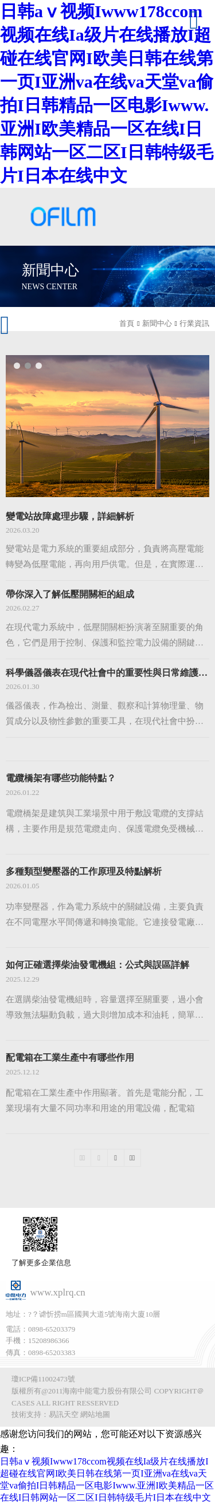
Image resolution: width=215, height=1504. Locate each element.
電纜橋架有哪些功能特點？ (61, 778)
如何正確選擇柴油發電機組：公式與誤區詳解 (97, 965)
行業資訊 (194, 323)
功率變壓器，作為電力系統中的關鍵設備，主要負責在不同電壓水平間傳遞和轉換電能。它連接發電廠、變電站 (105, 916)
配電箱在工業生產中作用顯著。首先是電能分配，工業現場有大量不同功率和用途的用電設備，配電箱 (105, 1100)
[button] (17, 366)
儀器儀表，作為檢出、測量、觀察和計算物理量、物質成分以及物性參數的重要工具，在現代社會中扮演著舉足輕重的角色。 (105, 715)
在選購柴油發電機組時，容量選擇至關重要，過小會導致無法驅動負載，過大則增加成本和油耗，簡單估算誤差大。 (105, 1009)
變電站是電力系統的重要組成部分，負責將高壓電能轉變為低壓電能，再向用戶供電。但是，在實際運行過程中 (105, 558)
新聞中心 (157, 323)
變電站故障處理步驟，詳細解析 (70, 516)
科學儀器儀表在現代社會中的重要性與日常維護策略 (107, 673)
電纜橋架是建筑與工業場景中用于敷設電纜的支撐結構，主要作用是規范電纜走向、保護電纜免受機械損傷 (105, 823)
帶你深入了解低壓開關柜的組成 (70, 594)
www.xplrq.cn (57, 1292)
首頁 (126, 323)
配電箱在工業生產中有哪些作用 (70, 1057)
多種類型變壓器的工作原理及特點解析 (84, 871)
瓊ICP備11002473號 (43, 1379)
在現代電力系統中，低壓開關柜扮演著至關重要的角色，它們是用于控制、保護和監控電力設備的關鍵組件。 (105, 637)
